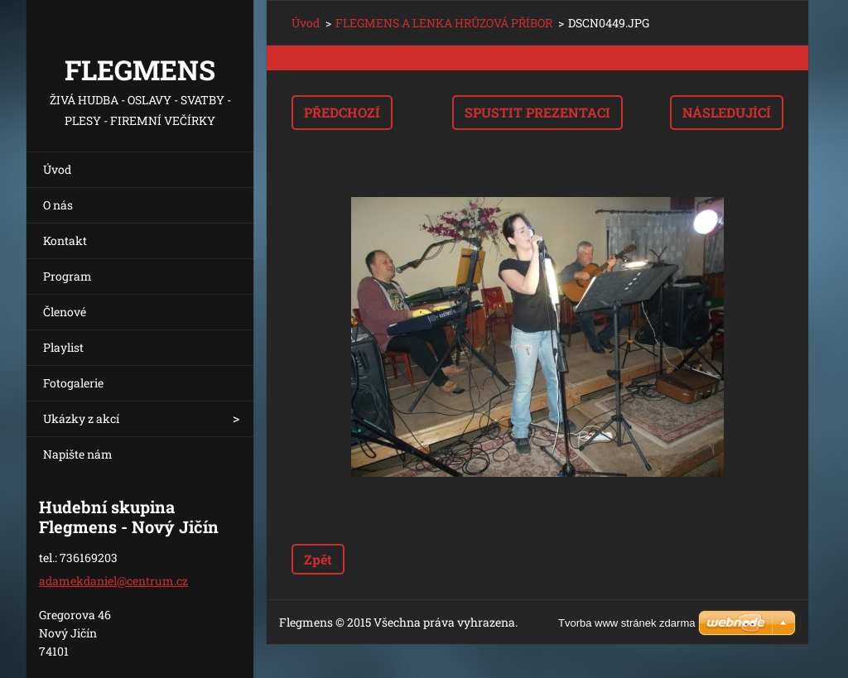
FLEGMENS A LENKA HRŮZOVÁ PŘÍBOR (443, 23)
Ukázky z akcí (81, 418)
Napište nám (78, 454)
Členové (64, 312)
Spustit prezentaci (537, 112)
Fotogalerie (73, 383)
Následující (726, 112)
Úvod (57, 169)
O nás (58, 205)
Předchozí (342, 112)
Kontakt (65, 240)
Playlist (63, 347)
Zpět (318, 559)
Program (67, 276)
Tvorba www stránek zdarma (626, 623)
